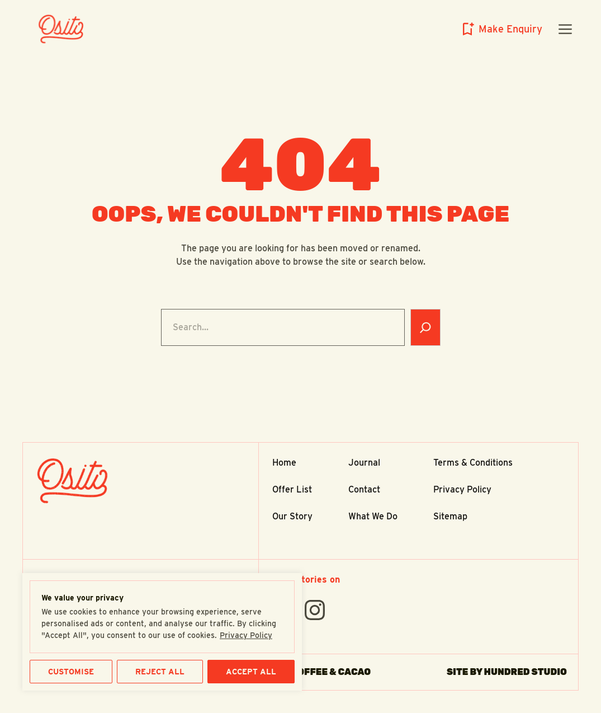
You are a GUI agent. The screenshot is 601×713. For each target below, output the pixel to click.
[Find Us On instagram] (315, 610)
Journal (364, 462)
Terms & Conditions (473, 462)
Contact (364, 489)
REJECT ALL (159, 671)
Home (284, 462)
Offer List (292, 489)
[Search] (425, 327)
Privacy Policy (246, 635)
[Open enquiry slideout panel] (500, 29)
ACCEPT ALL (251, 671)
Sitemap (450, 516)
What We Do (372, 516)
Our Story (292, 516)
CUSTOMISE (71, 671)
